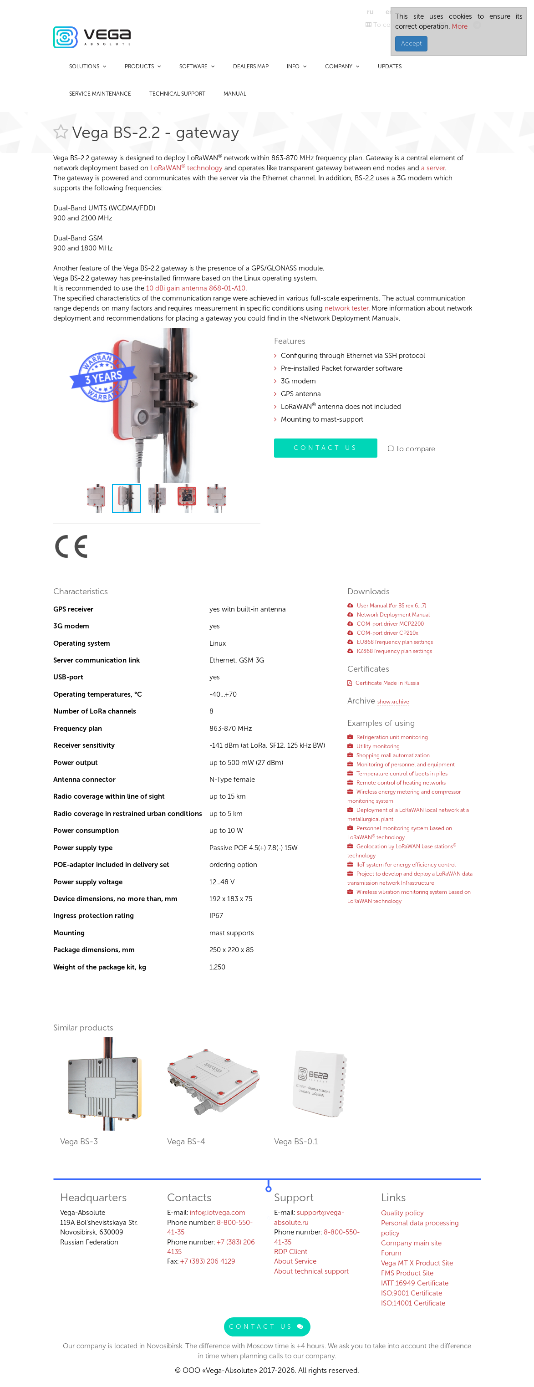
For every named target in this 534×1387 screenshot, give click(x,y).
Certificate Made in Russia (383, 683)
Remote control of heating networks (396, 783)
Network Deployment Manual (388, 615)
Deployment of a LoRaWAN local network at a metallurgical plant (408, 814)
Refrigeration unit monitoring (387, 737)
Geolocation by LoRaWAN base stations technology (401, 851)
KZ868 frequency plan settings (389, 651)
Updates (390, 66)
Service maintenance (100, 94)
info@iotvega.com (217, 1213)
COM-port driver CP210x (382, 633)
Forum (391, 1253)
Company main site (411, 1243)
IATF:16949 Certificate (414, 1283)
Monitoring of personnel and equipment (401, 764)
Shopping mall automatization (388, 755)
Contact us (325, 448)
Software (197, 66)
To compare (387, 25)
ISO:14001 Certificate (413, 1303)
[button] (252, 336)
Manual (235, 94)
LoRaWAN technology (186, 168)
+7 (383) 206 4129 (207, 1261)
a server (433, 168)
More (459, 26)
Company (342, 66)
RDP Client (290, 1252)
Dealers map (251, 66)
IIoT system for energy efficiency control (401, 865)
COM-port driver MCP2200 (385, 624)
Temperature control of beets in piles (397, 773)
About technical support (311, 1271)
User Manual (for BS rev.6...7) (386, 605)
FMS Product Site (407, 1273)
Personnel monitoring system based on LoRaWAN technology (399, 833)
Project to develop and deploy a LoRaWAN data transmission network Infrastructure (410, 878)
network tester (346, 308)
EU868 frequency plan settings (390, 642)
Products (143, 66)
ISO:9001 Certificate (411, 1293)
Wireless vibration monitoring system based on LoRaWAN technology (409, 896)
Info (297, 66)
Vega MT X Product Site (417, 1263)
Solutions (88, 66)
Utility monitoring (373, 746)
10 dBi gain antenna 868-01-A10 (195, 288)
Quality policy (402, 1213)
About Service (295, 1261)
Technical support (177, 94)
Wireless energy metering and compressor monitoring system (404, 796)
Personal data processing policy (420, 1228)
